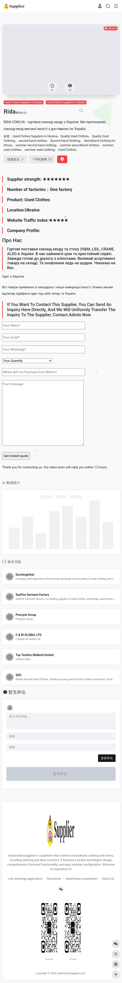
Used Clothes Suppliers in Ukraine (66, 102)
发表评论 (107, 758)
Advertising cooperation (81, 878)
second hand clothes (32, 140)
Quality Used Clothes (74, 136)
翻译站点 (21, 112)
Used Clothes (67, 149)
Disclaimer (54, 878)
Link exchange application (25, 878)
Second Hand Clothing (65, 140)
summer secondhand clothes (79, 145)
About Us (108, 878)
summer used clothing (39, 149)
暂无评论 (16, 692)
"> (42, 159)
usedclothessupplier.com (71, 973)
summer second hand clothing (36, 145)
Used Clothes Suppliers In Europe (23, 102)
